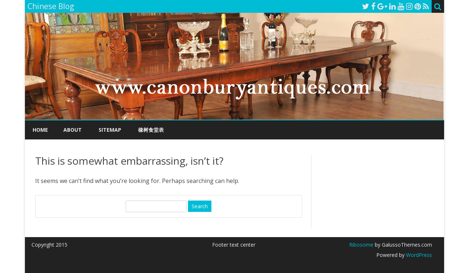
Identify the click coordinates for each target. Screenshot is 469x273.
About (72, 129)
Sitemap (110, 129)
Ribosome (361, 244)
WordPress (418, 254)
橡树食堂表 (151, 129)
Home (40, 129)
